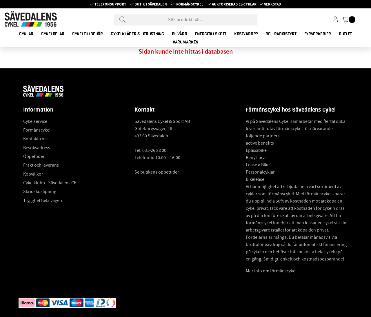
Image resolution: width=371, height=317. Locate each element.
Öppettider (34, 156)
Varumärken (185, 42)
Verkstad (272, 4)
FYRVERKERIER (317, 34)
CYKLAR (26, 34)
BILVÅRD (179, 34)
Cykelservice (35, 121)
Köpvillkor (33, 174)
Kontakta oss (35, 139)
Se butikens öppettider (156, 172)
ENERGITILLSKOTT (211, 34)
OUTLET (345, 34)
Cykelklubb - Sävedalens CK (50, 183)
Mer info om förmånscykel (271, 271)
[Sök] (185, 19)
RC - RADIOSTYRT (281, 34)
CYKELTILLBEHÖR (87, 34)
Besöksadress (36, 148)
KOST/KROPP (246, 34)
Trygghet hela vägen (42, 200)
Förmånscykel (189, 4)
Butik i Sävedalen (150, 4)
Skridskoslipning (39, 191)
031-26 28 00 (154, 150)
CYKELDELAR (52, 34)
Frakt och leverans (41, 165)
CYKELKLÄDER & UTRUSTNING (137, 34)
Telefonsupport (110, 4)
